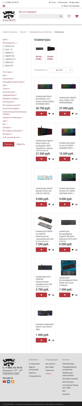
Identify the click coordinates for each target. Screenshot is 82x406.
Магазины (63, 2)
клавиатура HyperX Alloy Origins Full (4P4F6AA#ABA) (67, 100)
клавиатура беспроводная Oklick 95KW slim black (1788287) (68, 281)
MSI (64, 391)
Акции (48, 373)
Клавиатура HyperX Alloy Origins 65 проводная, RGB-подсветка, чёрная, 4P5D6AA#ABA (44, 145)
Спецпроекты (35, 376)
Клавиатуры (42, 39)
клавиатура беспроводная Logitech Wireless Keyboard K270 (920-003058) (68, 236)
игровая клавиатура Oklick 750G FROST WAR (45, 326)
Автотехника (68, 382)
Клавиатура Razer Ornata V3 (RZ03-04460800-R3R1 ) (67, 145)
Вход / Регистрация (70, 6)
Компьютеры (68, 363)
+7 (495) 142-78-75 (11, 2)
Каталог (66, 359)
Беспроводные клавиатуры (39, 57)
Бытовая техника (70, 378)
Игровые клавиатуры (51, 57)
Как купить (50, 363)
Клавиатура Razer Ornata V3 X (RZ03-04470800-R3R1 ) (67, 191)
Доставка (74, 2)
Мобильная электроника (68, 374)
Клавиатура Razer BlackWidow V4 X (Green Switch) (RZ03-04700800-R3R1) (45, 100)
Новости (32, 373)
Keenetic (66, 394)
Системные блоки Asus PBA (70, 386)
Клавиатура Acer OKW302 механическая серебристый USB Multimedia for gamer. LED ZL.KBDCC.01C (44, 284)
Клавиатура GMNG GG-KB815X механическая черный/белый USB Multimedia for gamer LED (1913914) (45, 237)
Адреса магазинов (33, 368)
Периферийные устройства (69, 368)
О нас (52, 2)
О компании (34, 363)
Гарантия (50, 370)
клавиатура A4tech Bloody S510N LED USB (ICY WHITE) (44, 191)
